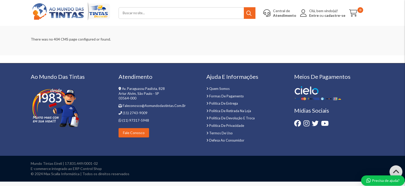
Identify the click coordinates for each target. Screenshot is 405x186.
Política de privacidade (226, 125)
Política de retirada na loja (230, 111)
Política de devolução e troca (232, 118)
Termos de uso (221, 133)
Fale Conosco (134, 132)
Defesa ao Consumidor (226, 140)
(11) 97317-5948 (135, 120)
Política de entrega (223, 103)
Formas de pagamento (226, 96)
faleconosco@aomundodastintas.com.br (154, 106)
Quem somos (219, 89)
